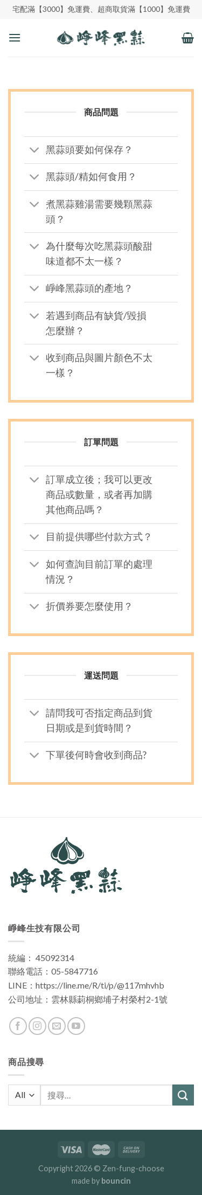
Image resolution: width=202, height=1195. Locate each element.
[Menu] (14, 37)
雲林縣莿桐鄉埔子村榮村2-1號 (109, 999)
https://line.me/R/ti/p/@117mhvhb (100, 985)
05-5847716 (74, 971)
